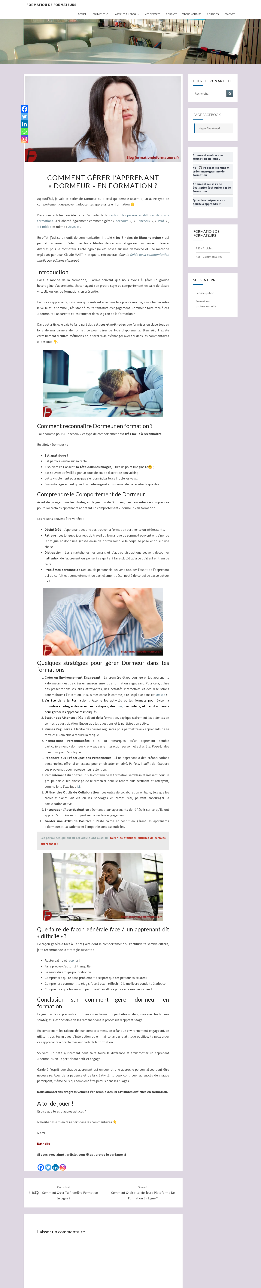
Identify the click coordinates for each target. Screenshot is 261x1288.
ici (78, 786)
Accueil (82, 14)
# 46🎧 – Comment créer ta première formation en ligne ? (63, 1192)
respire (72, 960)
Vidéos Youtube (191, 14)
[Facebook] (41, 1164)
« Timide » (44, 226)
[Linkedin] (55, 1164)
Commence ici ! (101, 14)
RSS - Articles (204, 248)
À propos (213, 14)
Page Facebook (207, 115)
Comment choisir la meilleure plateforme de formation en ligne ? (143, 1192)
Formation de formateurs (51, 4)
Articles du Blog (125, 14)
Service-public (205, 293)
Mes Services (152, 14)
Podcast (171, 14)
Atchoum (122, 221)
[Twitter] (48, 1164)
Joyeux (73, 226)
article (160, 695)
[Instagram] (62, 1164)
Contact (229, 14)
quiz (119, 706)
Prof (161, 221)
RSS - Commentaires (209, 256)
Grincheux (143, 221)
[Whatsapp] (24, 131)
